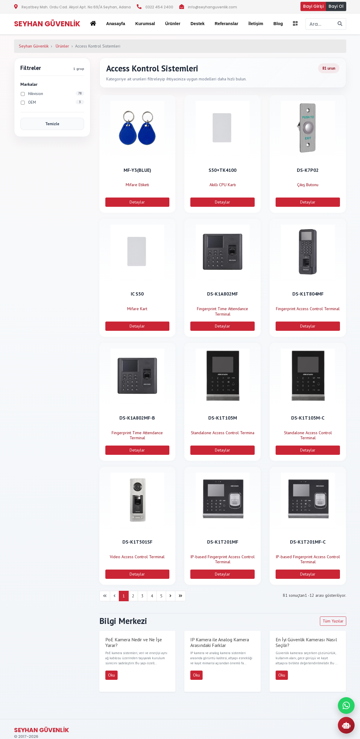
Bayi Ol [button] (336, 6)
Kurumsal (145, 23)
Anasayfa (115, 23)
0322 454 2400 (159, 7)
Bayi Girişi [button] (313, 6)
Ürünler (62, 46)
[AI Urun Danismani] (346, 725)
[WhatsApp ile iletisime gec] (346, 705)
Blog (278, 23)
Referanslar (227, 23)
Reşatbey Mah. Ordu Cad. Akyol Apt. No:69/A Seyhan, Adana (76, 7)
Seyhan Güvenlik (33, 46)
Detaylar (137, 202)
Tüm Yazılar (333, 621)
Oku (111, 675)
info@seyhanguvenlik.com (212, 7)
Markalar (29, 84)
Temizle (52, 123)
